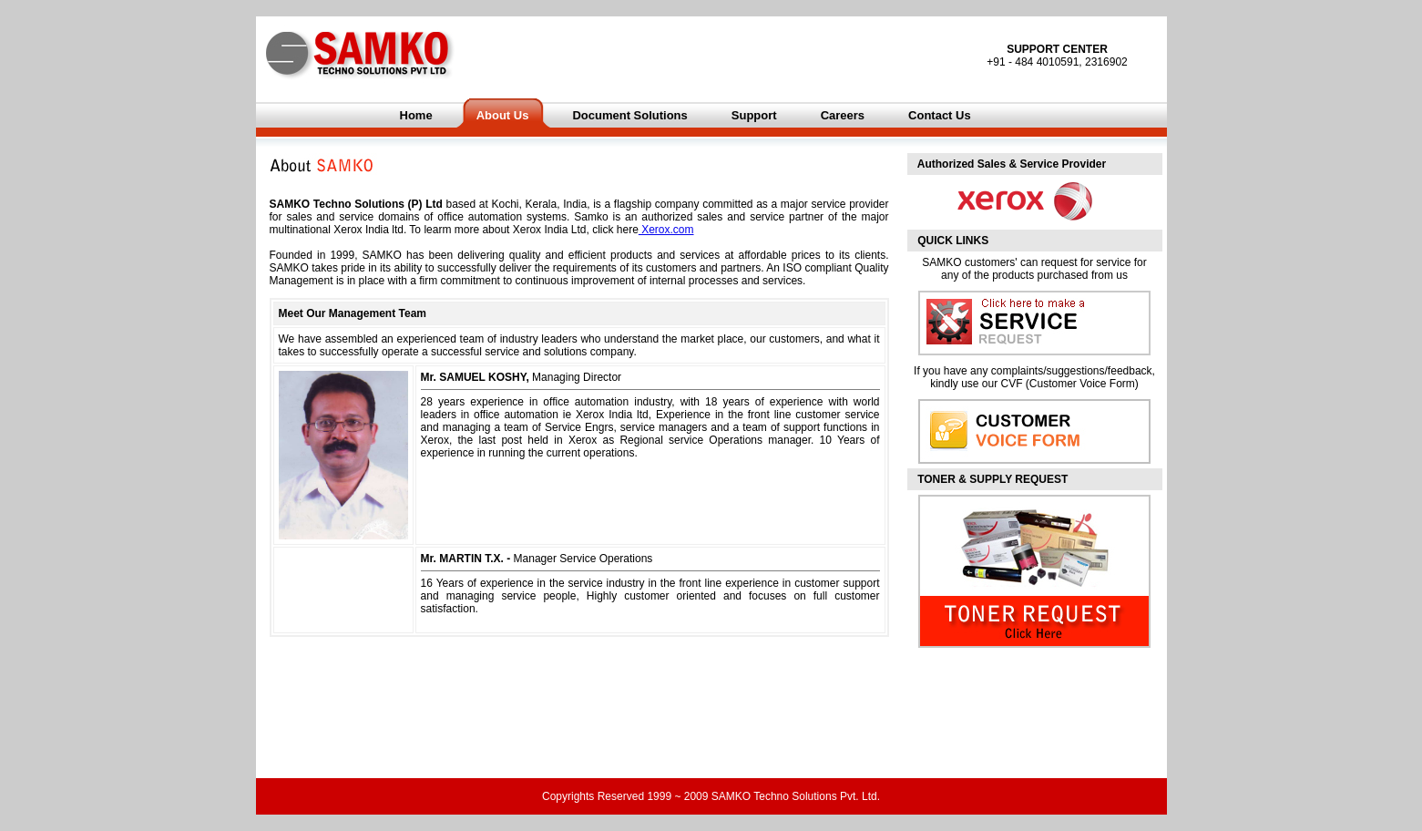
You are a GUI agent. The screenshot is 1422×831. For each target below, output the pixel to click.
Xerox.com (666, 229)
